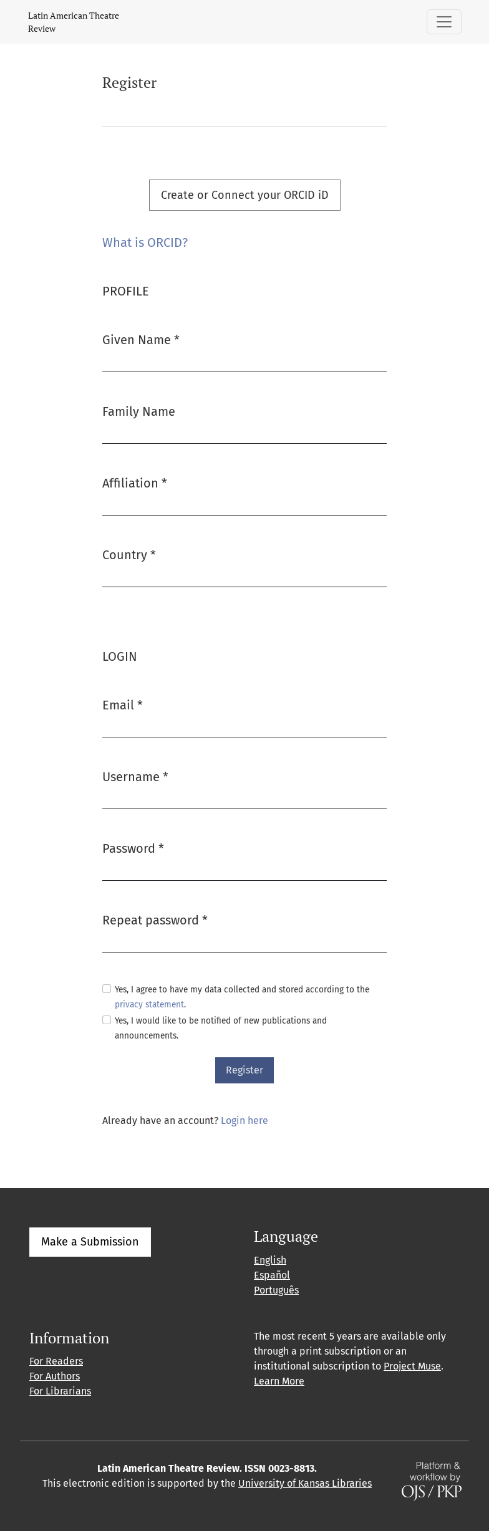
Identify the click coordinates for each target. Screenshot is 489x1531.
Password (133, 847)
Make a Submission (90, 1242)
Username (135, 775)
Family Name (138, 411)
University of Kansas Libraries (305, 1483)
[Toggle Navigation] (444, 21)
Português (276, 1290)
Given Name (141, 338)
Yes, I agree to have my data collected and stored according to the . (242, 997)
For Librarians (60, 1391)
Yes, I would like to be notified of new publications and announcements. (221, 1028)
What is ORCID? (145, 242)
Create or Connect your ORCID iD (245, 195)
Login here (244, 1120)
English (270, 1260)
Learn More (279, 1381)
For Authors (54, 1376)
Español (272, 1275)
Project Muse (412, 1366)
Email (122, 704)
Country (129, 553)
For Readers (56, 1361)
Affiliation (134, 482)
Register (244, 1070)
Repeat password (155, 919)
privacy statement (149, 1004)
